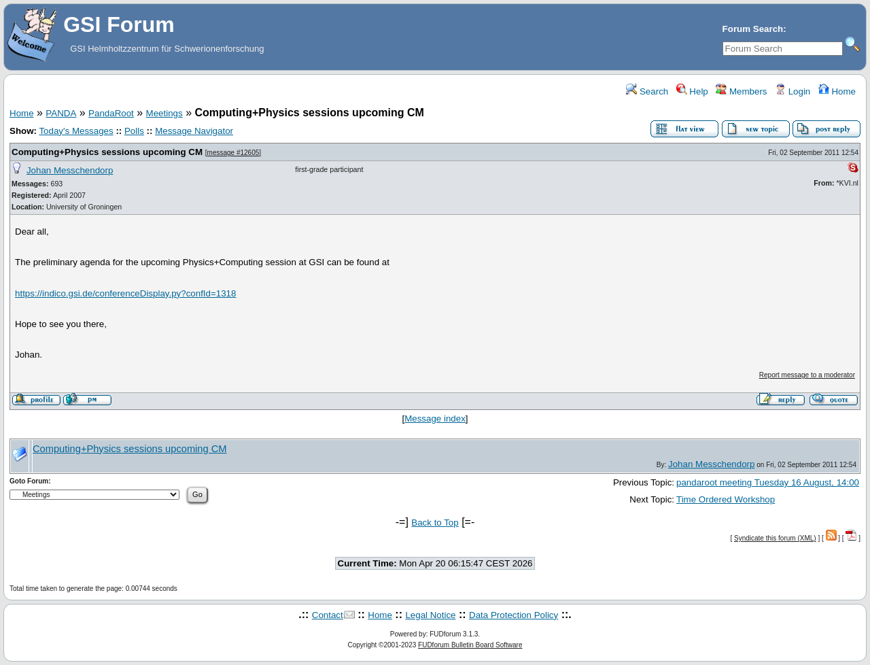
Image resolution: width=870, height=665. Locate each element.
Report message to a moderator (807, 375)
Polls (134, 131)
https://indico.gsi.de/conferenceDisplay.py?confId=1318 (125, 293)
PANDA (61, 113)
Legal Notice (430, 615)
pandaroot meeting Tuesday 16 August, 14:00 (767, 482)
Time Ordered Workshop (725, 499)
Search (647, 91)
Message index (435, 418)
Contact (327, 615)
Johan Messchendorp (70, 170)
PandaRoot (111, 113)
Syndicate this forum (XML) (775, 538)
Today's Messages (76, 131)
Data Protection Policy (513, 615)
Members (741, 91)
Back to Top (434, 522)
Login (792, 91)
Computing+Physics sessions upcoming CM (107, 152)
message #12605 (233, 152)
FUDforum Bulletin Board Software (470, 645)
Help (692, 91)
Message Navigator (194, 131)
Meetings (164, 113)
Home (837, 91)
